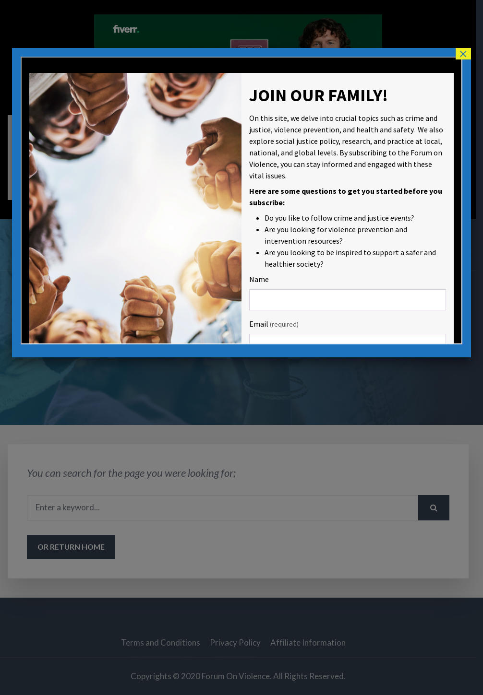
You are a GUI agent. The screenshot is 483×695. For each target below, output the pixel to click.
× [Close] (463, 53)
